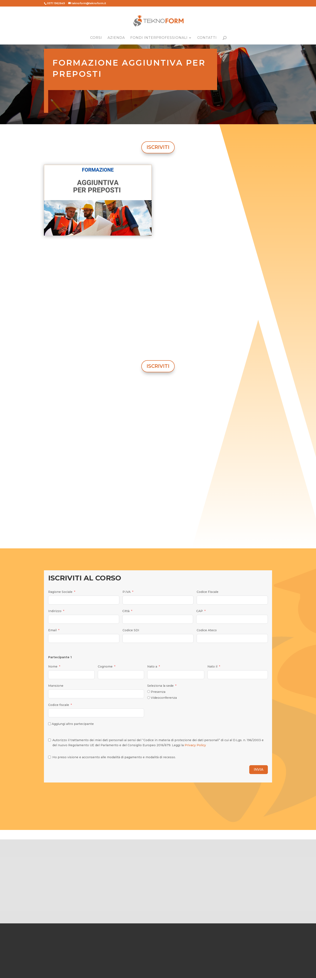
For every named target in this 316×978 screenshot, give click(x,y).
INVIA (258, 770)
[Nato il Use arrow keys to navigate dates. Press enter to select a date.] (237, 674)
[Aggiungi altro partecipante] (49, 723)
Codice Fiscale (207, 592)
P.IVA (127, 592)
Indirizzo (54, 611)
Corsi (96, 38)
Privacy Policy (195, 745)
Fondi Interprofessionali (159, 38)
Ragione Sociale (60, 592)
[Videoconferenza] (148, 697)
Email (52, 630)
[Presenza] (148, 691)
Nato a (152, 666)
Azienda (116, 38)
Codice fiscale (58, 705)
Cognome (105, 666)
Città (125, 611)
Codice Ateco (207, 630)
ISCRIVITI (158, 147)
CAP (199, 611)
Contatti (207, 38)
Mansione (55, 686)
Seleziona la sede (160, 686)
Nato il (212, 666)
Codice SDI (131, 630)
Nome (52, 666)
